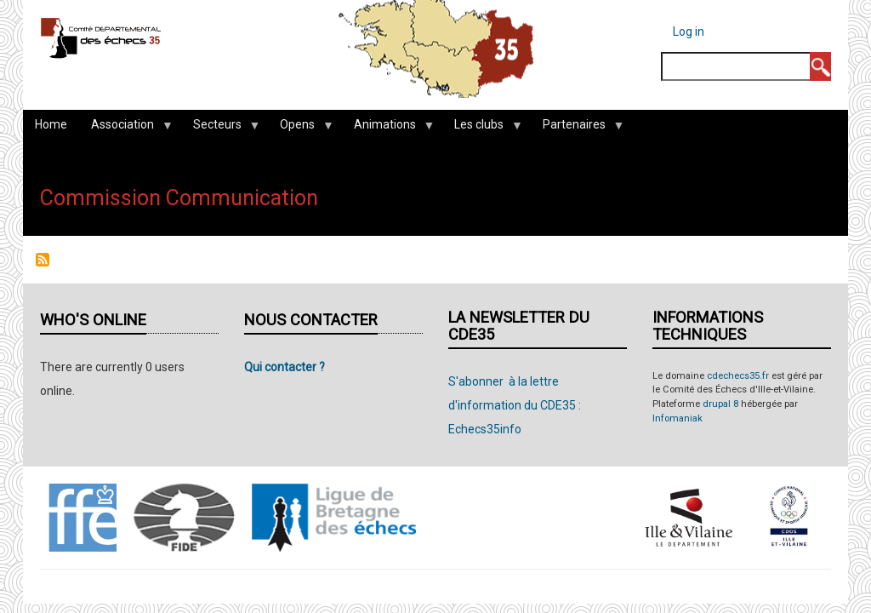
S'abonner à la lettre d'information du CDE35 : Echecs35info (514, 405)
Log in (688, 31)
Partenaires (577, 128)
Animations (388, 128)
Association (125, 128)
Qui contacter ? (284, 367)
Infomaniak (677, 418)
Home (51, 124)
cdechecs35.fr (738, 375)
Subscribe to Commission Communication (42, 259)
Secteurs (220, 128)
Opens (300, 128)
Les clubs (481, 128)
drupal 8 (720, 404)
